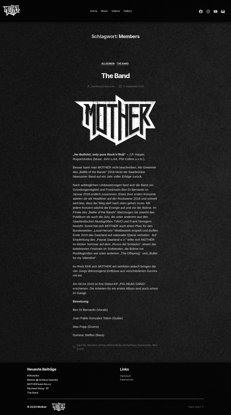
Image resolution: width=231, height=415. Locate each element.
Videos (117, 11)
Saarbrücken (147, 345)
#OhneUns (33, 375)
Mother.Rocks (115, 345)
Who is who (83, 349)
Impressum (125, 376)
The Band (124, 64)
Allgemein (108, 64)
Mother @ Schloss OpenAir (42, 380)
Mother (103, 345)
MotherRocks (131, 345)
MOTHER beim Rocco (39, 384)
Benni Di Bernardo (104, 86)
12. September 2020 (133, 86)
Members (93, 345)
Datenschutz (126, 379)
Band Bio (82, 345)
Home (95, 11)
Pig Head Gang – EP (38, 388)
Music (105, 11)
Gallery (129, 11)
